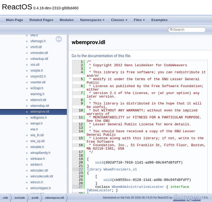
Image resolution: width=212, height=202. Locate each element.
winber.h (36, 164)
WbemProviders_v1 (120, 169)
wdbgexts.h (38, 117)
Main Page (14, 20)
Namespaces (92, 20)
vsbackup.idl (39, 59)
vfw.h (34, 35)
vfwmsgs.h (38, 41)
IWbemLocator (99, 190)
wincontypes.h (40, 188)
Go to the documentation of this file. (101, 56)
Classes (119, 20)
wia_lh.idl (37, 135)
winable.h (37, 147)
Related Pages (41, 20)
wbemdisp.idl (39, 106)
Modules (67, 20)
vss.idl (34, 65)
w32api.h (36, 88)
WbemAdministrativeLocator (138, 186)
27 (77, 186)
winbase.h (37, 159)
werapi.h (36, 123)
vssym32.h (38, 76)
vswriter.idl (37, 82)
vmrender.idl (39, 53)
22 (77, 169)
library (94, 169)
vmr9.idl (36, 47)
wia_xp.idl (37, 141)
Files (139, 20)
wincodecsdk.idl (41, 176)
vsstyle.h (36, 70)
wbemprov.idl (39, 112)
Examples (159, 20)
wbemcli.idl (38, 100)
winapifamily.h (40, 153)
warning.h (37, 94)
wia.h (34, 129)
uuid (99, 162)
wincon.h (36, 182)
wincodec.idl (39, 170)
